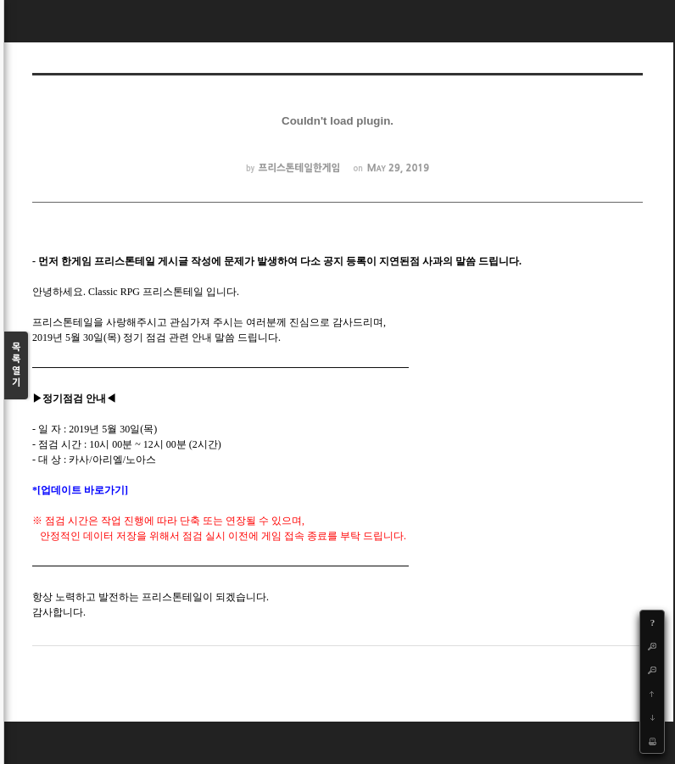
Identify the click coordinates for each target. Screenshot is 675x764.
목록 (16, 366)
